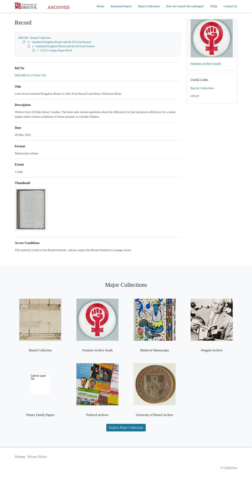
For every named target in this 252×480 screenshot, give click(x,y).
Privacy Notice (37, 456)
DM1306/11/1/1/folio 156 (30, 75)
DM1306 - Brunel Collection (34, 37)
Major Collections (149, 6)
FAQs (214, 6)
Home (100, 6)
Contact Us (230, 6)
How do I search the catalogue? (185, 6)
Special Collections (202, 88)
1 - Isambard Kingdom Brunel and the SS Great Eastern (63, 46)
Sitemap (20, 456)
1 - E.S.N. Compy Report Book (54, 50)
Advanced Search (121, 6)
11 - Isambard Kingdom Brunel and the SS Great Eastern (59, 42)
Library (194, 95)
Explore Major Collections (126, 427)
